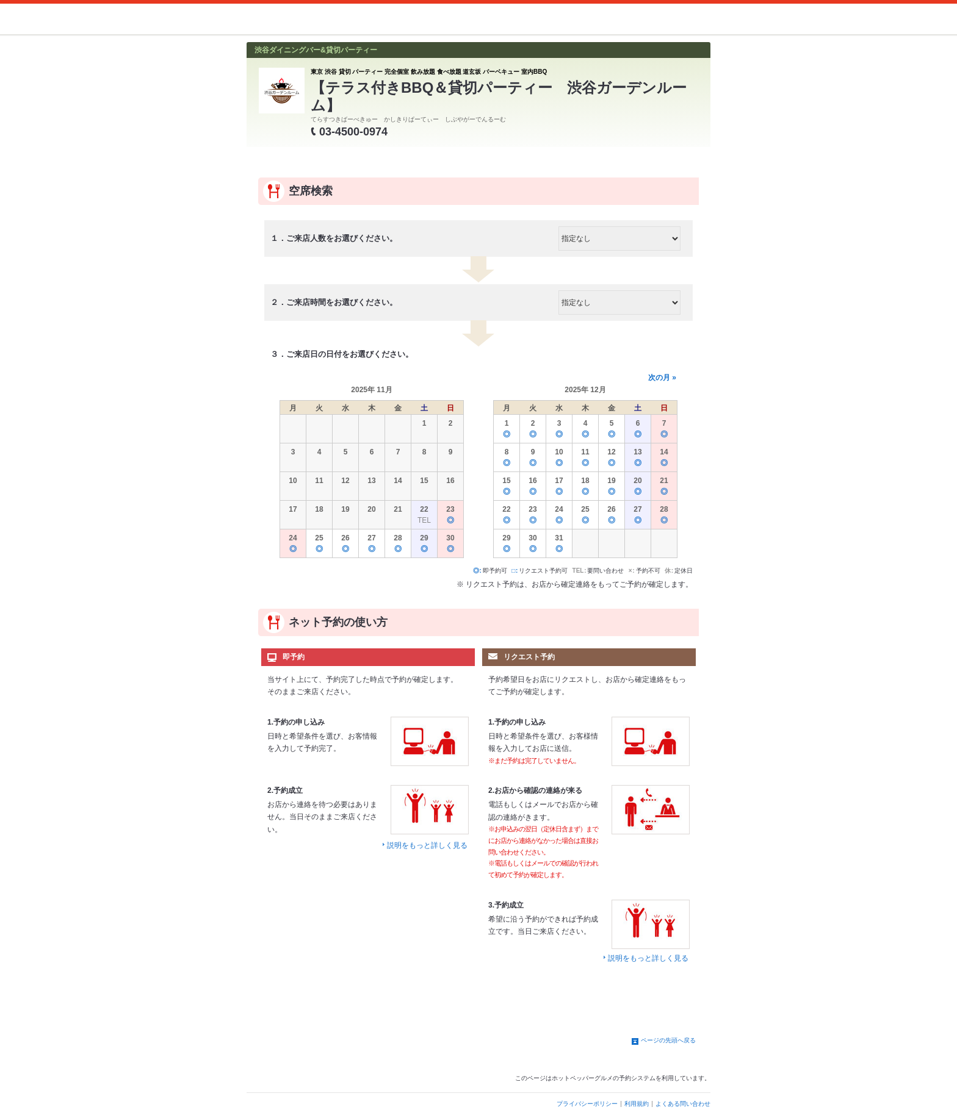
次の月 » (662, 377)
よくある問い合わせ (682, 1103)
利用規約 (636, 1103)
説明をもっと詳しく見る (427, 845)
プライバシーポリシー (587, 1103)
